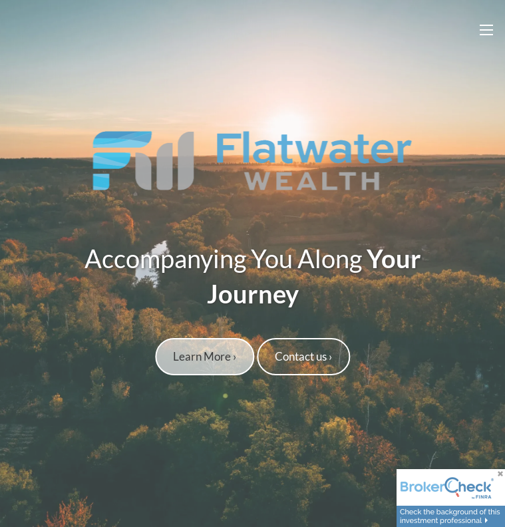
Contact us (303, 357)
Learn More (204, 357)
